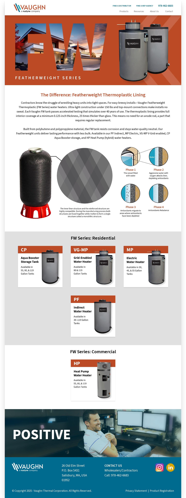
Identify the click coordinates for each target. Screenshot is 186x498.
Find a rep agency (144, 5)
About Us (154, 11)
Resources (139, 11)
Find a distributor (122, 5)
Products (123, 11)
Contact (169, 11)
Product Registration (162, 491)
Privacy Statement (136, 491)
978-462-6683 (165, 6)
